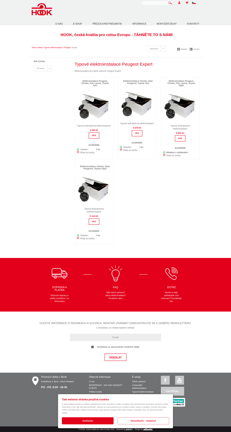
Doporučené (154, 49)
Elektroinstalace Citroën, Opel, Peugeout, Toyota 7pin (138, 82)
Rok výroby (40, 68)
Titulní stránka (37, 48)
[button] (195, 1)
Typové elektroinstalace (53, 48)
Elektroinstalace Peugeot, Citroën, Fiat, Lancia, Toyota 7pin (95, 83)
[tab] (156, 49)
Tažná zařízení (139, 381)
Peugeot (67, 48)
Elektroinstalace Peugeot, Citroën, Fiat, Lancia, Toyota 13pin (181, 83)
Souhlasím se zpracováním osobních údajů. (115, 347)
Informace (139, 24)
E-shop (77, 24)
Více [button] (94, 135)
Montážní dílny (167, 24)
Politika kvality (95, 392)
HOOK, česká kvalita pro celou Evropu (95, 429)
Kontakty (193, 24)
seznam (194, 49)
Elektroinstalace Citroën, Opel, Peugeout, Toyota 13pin (95, 167)
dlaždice (182, 49)
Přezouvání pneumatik (107, 24)
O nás (59, 24)
